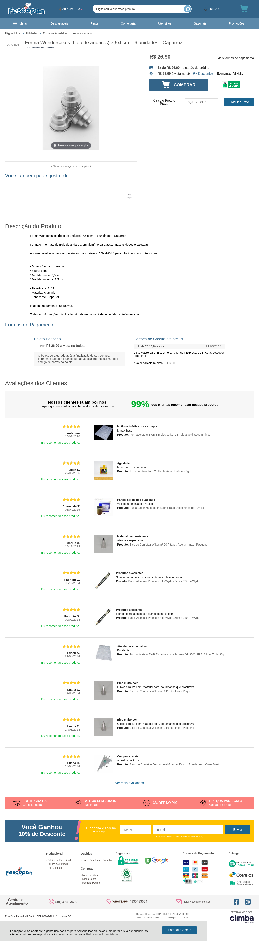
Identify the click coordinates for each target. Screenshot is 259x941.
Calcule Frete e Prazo (164, 102)
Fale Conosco (54, 867)
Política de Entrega (57, 864)
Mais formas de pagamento (235, 58)
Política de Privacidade (102, 934)
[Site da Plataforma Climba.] (242, 917)
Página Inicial (13, 33)
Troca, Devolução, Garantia (97, 860)
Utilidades (32, 33)
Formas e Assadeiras (55, 33)
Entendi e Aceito (179, 930)
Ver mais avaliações (129, 783)
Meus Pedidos (90, 875)
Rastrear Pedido (91, 882)
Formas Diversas (82, 33)
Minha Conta (89, 879)
